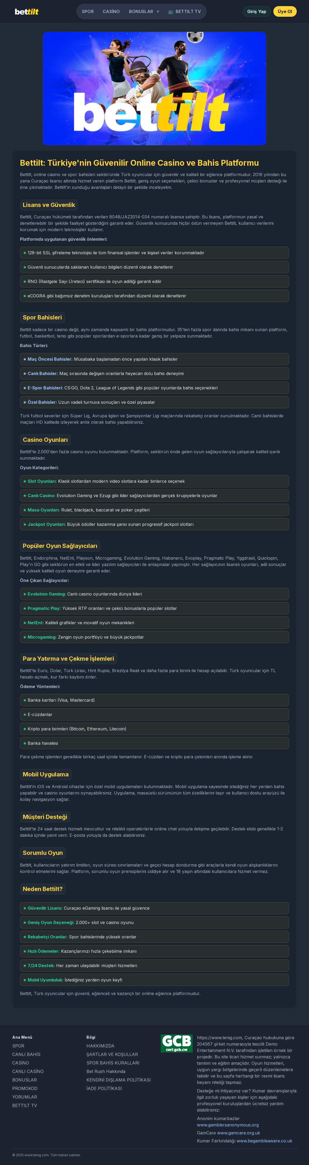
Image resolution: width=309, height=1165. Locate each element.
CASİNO (111, 11)
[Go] (154, 88)
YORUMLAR (24, 1097)
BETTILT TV (188, 11)
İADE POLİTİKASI (104, 1088)
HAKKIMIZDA (100, 1045)
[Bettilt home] (26, 11)
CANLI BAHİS (26, 1054)
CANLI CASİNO (28, 1071)
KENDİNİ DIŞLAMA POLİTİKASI (118, 1080)
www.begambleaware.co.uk (264, 1140)
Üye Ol (285, 11)
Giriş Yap (256, 11)
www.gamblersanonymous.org (228, 1124)
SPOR (88, 11)
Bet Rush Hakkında (105, 1071)
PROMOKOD (25, 1088)
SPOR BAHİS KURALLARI (112, 1063)
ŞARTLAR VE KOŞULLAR (112, 1054)
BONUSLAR (141, 11)
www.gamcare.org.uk (238, 1132)
